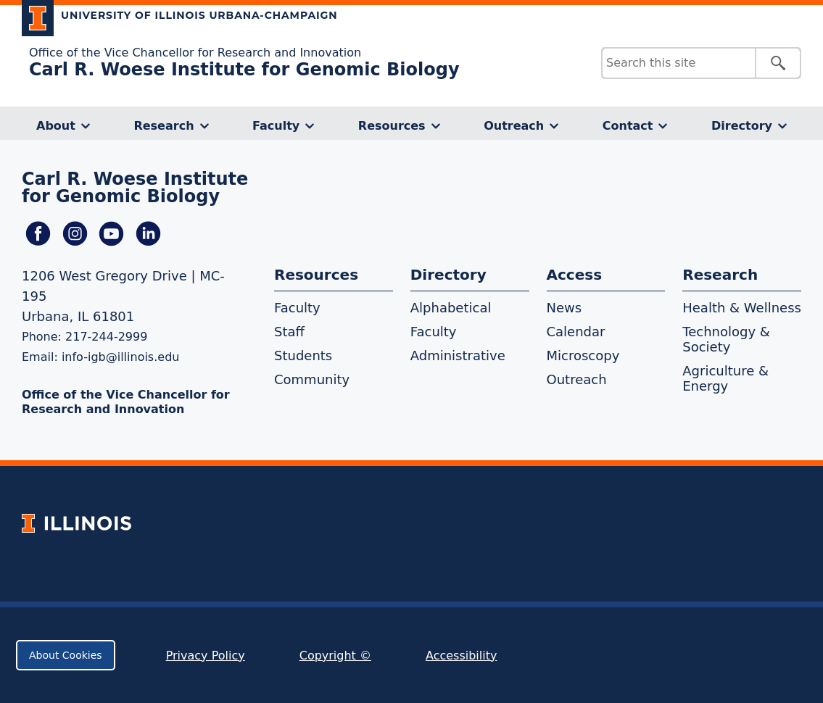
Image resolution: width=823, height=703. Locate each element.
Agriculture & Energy (725, 378)
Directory (741, 126)
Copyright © (335, 655)
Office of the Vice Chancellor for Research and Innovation (195, 52)
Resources (392, 126)
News (564, 307)
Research (163, 126)
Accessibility (461, 655)
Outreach (514, 126)
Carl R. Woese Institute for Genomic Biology (244, 69)
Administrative (457, 355)
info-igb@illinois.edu (121, 357)
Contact (628, 126)
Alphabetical (451, 307)
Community (312, 379)
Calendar (576, 331)
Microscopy (583, 355)
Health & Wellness (741, 307)
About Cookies (65, 655)
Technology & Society (726, 339)
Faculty (275, 126)
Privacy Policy (205, 655)
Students (303, 355)
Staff (289, 331)
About (55, 126)
